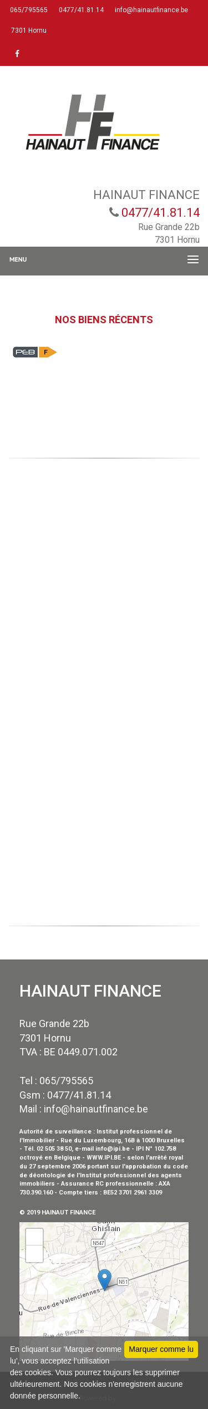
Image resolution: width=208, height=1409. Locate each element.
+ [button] (34, 1237)
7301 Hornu (28, 30)
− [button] (34, 1253)
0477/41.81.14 (80, 10)
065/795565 (28, 10)
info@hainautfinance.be (150, 10)
